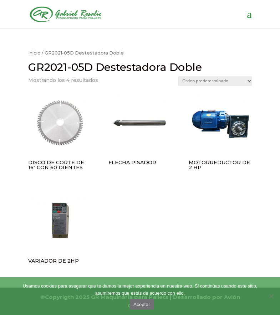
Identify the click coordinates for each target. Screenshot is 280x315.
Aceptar (141, 304)
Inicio (34, 53)
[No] (271, 296)
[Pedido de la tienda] (215, 81)
